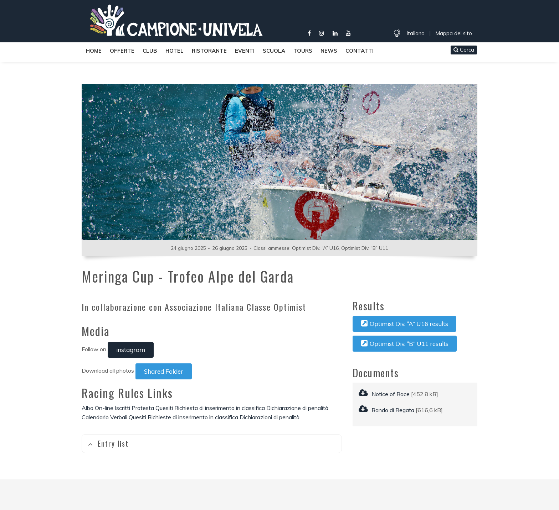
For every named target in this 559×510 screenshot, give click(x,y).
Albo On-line (97, 407)
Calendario (95, 417)
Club (150, 50)
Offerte (122, 50)
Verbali (118, 417)
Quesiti (164, 407)
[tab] (212, 443)
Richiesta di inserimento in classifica (219, 407)
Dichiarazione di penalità (297, 407)
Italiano (415, 33)
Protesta (143, 407)
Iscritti (122, 407)
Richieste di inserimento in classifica (193, 417)
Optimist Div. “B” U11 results (404, 343)
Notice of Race (384, 394)
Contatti (359, 50)
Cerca (463, 49)
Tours (302, 50)
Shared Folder (163, 371)
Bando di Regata (386, 410)
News (328, 50)
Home (94, 50)
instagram (130, 349)
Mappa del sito (453, 33)
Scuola (274, 50)
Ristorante (209, 50)
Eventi (245, 50)
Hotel (174, 50)
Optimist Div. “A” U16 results (404, 323)
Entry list (108, 443)
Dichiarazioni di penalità (269, 417)
